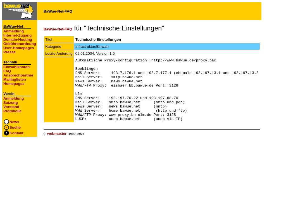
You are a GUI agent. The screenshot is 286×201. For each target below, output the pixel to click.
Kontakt (16, 133)
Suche (15, 127)
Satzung (10, 102)
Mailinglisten (14, 79)
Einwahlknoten (16, 67)
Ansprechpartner (18, 75)
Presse (9, 52)
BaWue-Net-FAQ (58, 29)
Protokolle (12, 111)
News (14, 122)
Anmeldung (13, 31)
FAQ (7, 71)
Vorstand (11, 107)
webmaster (57, 146)
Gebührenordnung (19, 44)
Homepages (14, 84)
